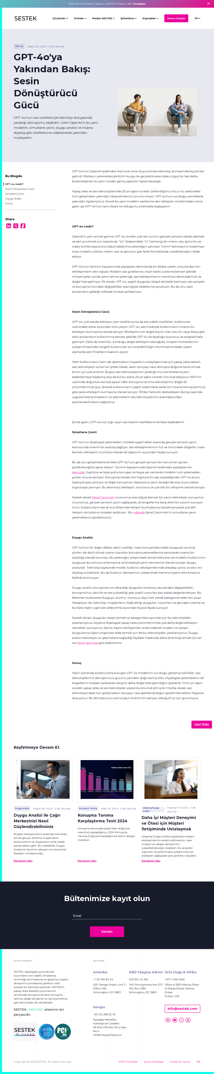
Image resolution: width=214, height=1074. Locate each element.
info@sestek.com (182, 1009)
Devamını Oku (23, 860)
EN (198, 1061)
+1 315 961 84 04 (103, 979)
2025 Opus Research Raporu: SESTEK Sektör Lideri (107, 4)
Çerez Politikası (154, 1061)
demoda (78, 472)
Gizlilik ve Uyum (180, 1061)
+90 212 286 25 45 (104, 1014)
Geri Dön (201, 724)
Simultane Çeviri (14, 193)
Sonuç (9, 203)
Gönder (107, 931)
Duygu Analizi (13, 198)
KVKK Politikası (128, 1061)
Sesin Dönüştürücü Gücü (19, 188)
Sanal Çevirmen (103, 497)
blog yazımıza (88, 643)
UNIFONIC (35, 1009)
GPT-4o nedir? (14, 184)
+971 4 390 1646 (175, 979)
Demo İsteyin (176, 18)
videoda (139, 512)
